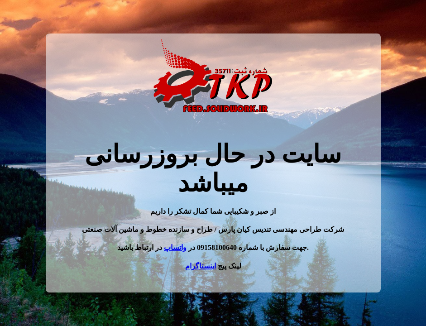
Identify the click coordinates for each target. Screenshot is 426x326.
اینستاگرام (200, 266)
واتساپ (175, 247)
